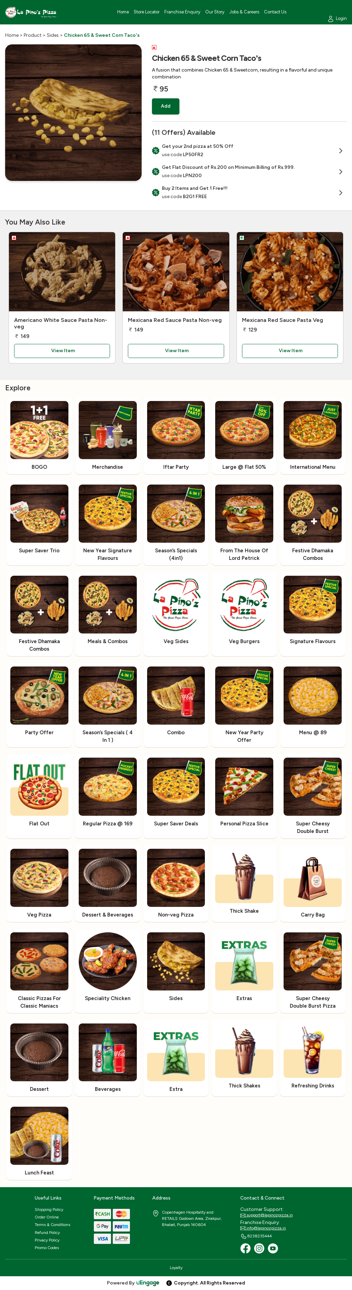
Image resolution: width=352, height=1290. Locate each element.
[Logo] (31, 12)
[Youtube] (273, 1248)
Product (33, 35)
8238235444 (256, 1236)
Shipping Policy (49, 1209)
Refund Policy (47, 1232)
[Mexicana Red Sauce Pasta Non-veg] (176, 271)
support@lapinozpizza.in (266, 1215)
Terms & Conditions (52, 1224)
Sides (53, 35)
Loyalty (176, 1267)
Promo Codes (47, 1247)
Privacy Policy (47, 1240)
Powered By (133, 1283)
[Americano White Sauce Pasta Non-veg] (62, 271)
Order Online (47, 1217)
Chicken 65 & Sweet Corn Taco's (102, 35)
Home (12, 35)
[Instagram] (259, 1248)
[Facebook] (245, 1248)
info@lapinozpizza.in (263, 1228)
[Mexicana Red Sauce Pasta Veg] (290, 271)
